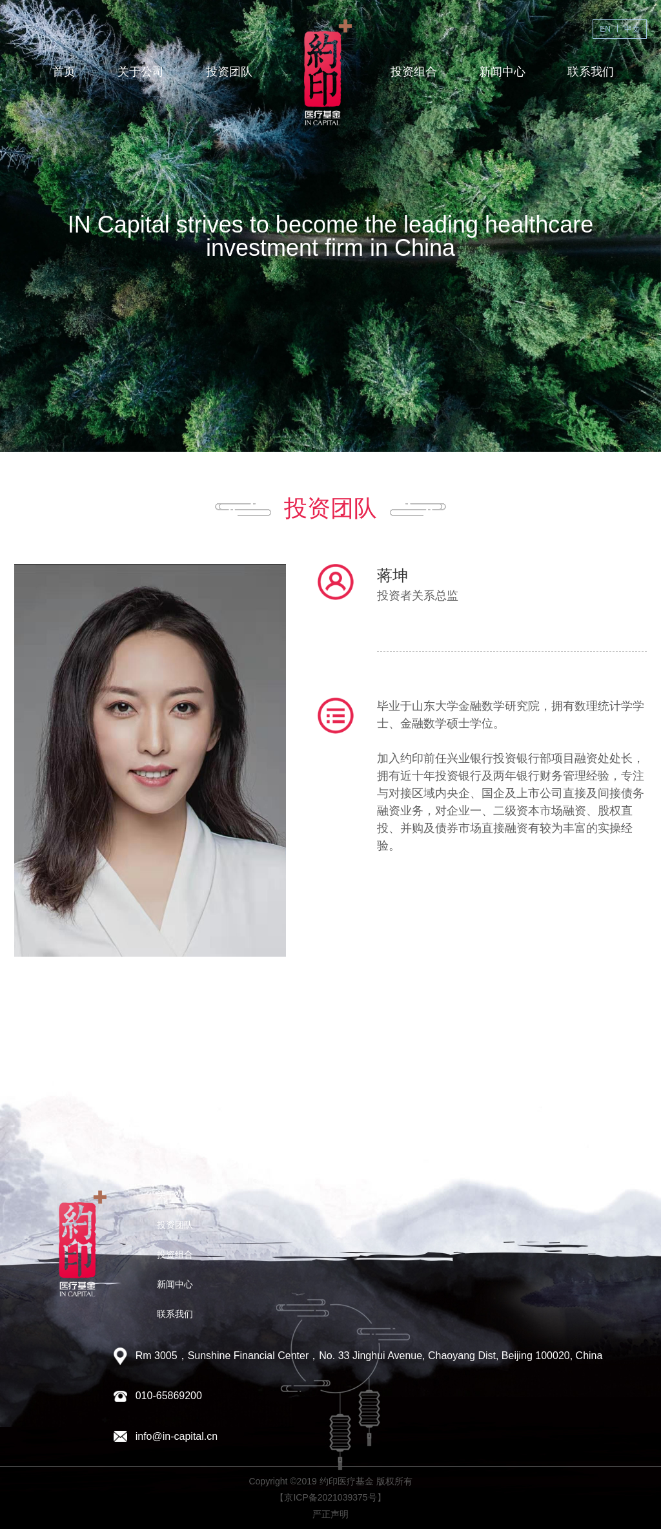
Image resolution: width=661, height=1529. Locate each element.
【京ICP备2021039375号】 (330, 1497)
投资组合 (414, 71)
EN (605, 29)
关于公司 (140, 71)
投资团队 (229, 71)
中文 (632, 29)
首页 (64, 71)
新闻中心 (502, 71)
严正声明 (330, 1514)
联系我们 (590, 71)
